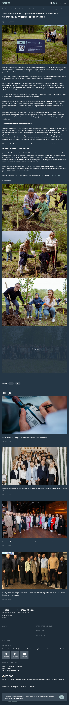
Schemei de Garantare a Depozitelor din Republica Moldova (43, 680)
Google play (15, 656)
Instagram (15, 687)
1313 (7, 610)
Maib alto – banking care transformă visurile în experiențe (24, 437)
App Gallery (24, 656)
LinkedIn (32, 687)
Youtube (23, 687)
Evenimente (5, 9)
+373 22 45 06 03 (27, 610)
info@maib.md (7, 616)
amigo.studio (13, 701)
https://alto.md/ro (55, 175)
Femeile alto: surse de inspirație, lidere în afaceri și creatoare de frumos (29, 542)
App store (6, 656)
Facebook (5, 687)
